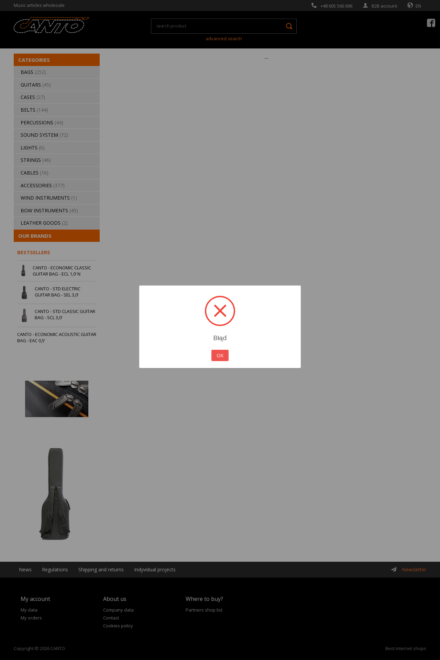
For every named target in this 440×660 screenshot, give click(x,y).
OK (220, 355)
